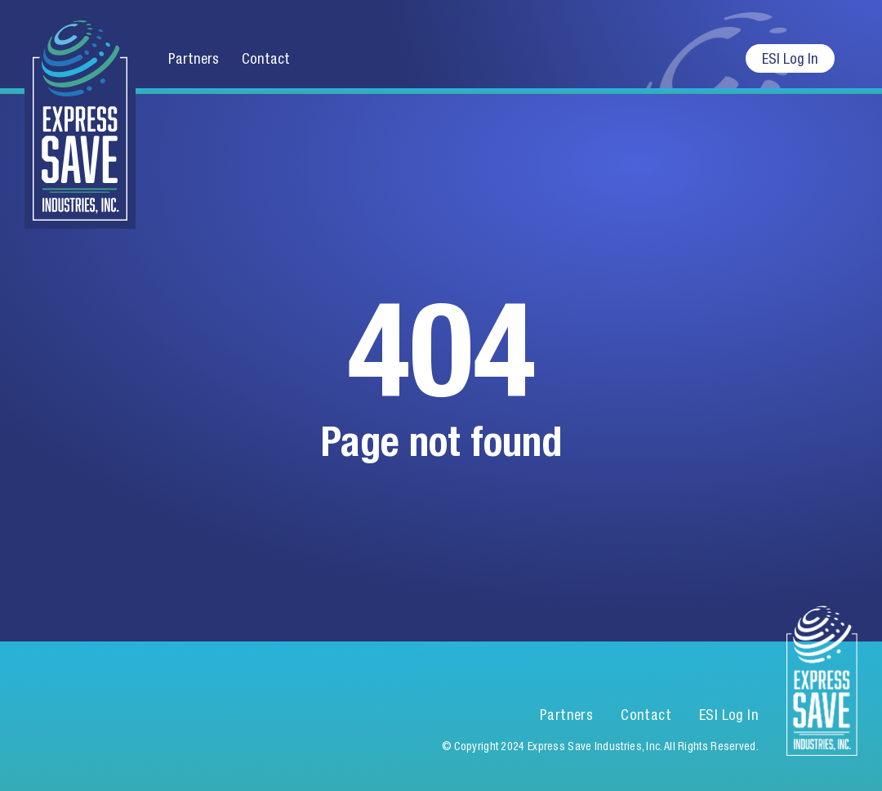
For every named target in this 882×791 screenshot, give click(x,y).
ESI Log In (790, 58)
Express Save (80, 114)
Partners (193, 58)
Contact (266, 58)
